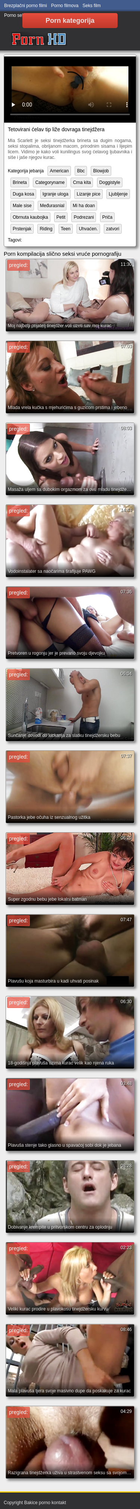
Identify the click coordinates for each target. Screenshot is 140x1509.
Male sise (22, 205)
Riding (46, 228)
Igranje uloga (55, 194)
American (59, 170)
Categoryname (50, 182)
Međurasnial (52, 205)
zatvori (112, 228)
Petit (60, 217)
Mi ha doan (84, 205)
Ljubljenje (118, 194)
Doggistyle (109, 182)
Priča (107, 217)
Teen (66, 228)
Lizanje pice (88, 194)
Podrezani (84, 217)
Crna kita (82, 182)
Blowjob (101, 170)
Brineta (20, 182)
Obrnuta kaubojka (30, 217)
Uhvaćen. (88, 228)
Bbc (81, 170)
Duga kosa (23, 194)
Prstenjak (22, 228)
